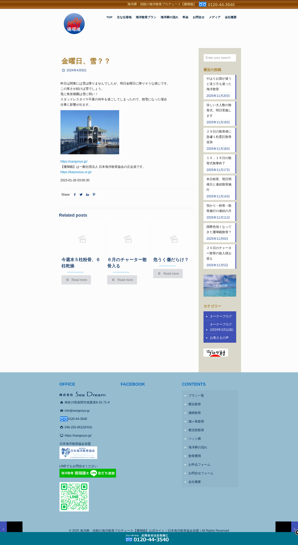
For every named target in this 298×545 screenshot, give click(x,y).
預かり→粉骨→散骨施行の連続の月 (218, 208)
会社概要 (194, 481)
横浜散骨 (194, 404)
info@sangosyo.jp (77, 410)
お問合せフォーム (200, 473)
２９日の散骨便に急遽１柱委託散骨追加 (218, 137)
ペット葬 (194, 438)
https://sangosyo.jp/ (73, 161)
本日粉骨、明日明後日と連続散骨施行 (218, 184)
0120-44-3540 (221, 4)
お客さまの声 (219, 337)
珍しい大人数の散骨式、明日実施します (218, 110)
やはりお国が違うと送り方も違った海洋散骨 (218, 84)
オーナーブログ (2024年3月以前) (221, 327)
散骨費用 (194, 456)
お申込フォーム (199, 464)
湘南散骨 (194, 412)
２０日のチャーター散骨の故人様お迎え (218, 253)
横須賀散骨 (196, 430)
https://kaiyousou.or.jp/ (76, 172)
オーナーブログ (221, 316)
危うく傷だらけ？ (171, 259)
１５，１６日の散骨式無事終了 (218, 160)
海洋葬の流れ (197, 447)
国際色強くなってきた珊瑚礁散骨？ (218, 229)
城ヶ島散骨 (196, 421)
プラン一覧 (196, 395)
